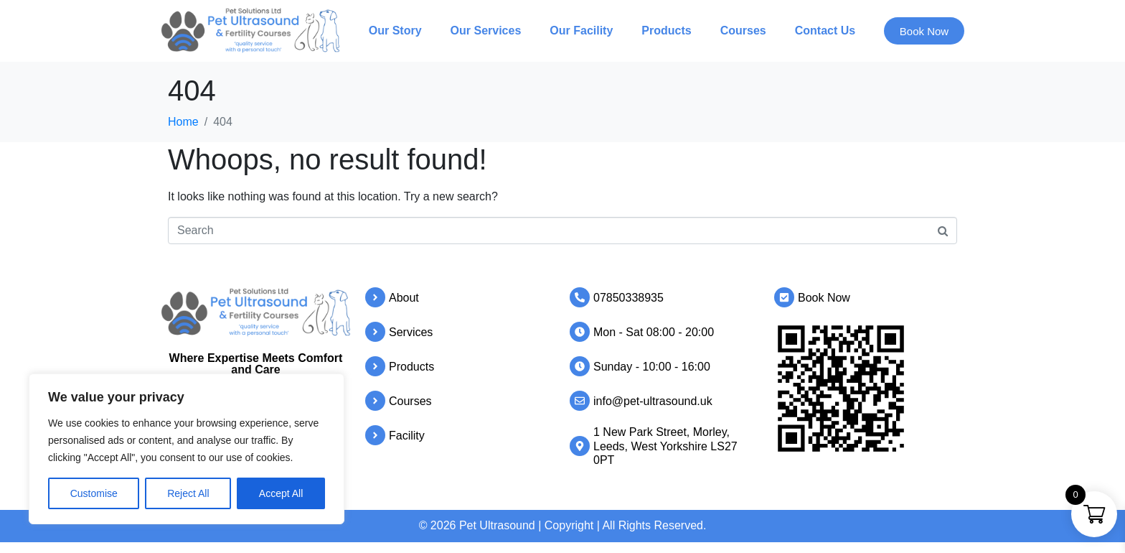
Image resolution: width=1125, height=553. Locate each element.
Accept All (281, 493)
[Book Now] (784, 297)
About (404, 298)
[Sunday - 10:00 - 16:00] (580, 366)
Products (664, 30)
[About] (375, 297)
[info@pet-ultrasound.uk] (580, 401)
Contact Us (824, 30)
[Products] (375, 366)
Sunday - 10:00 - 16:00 (651, 367)
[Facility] (375, 435)
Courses (742, 30)
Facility (407, 435)
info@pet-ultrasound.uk (652, 401)
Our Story (393, 30)
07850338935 (628, 298)
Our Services (483, 30)
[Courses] (375, 401)
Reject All (188, 493)
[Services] (375, 332)
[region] (186, 448)
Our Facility (579, 30)
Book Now (824, 298)
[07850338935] (580, 297)
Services (411, 332)
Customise (94, 493)
